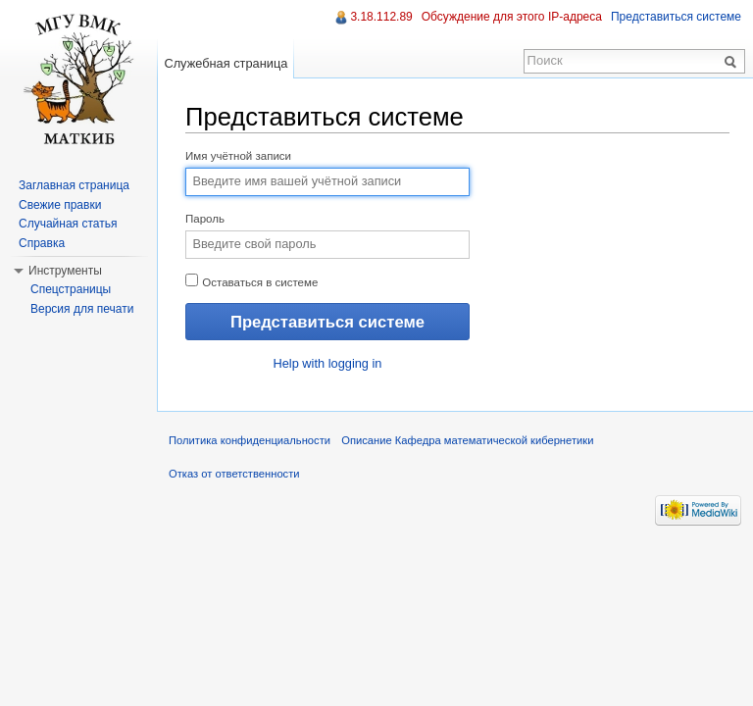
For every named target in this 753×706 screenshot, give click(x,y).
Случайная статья (68, 223)
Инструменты (65, 270)
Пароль (205, 219)
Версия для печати (81, 309)
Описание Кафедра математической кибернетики (467, 440)
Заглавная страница (74, 185)
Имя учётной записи (238, 156)
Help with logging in (328, 363)
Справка (42, 243)
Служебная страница (225, 63)
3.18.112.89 (381, 17)
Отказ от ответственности (234, 473)
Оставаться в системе (251, 281)
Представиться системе (676, 17)
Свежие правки (60, 205)
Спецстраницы (70, 289)
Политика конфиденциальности (249, 440)
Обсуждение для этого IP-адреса (512, 17)
